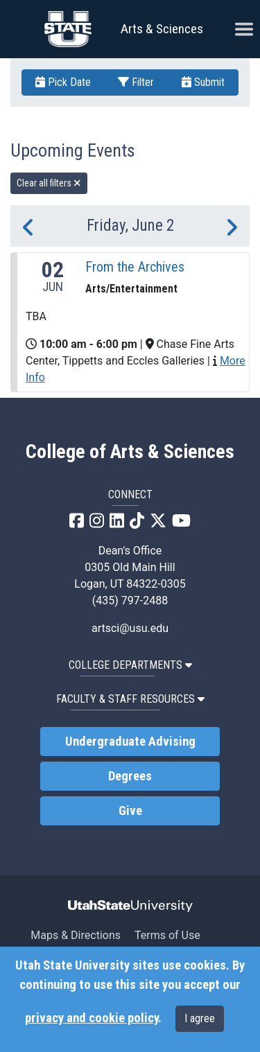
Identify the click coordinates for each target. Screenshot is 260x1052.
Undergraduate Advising (130, 741)
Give (130, 810)
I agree (199, 1018)
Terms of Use (167, 935)
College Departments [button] (130, 665)
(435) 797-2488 (130, 600)
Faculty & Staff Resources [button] (130, 699)
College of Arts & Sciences (130, 452)
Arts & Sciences (162, 29)
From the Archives (134, 266)
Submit (203, 82)
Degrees (130, 776)
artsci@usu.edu (130, 628)
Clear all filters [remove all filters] (49, 183)
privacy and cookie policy (91, 1018)
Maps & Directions (76, 935)
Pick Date (63, 82)
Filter (136, 82)
